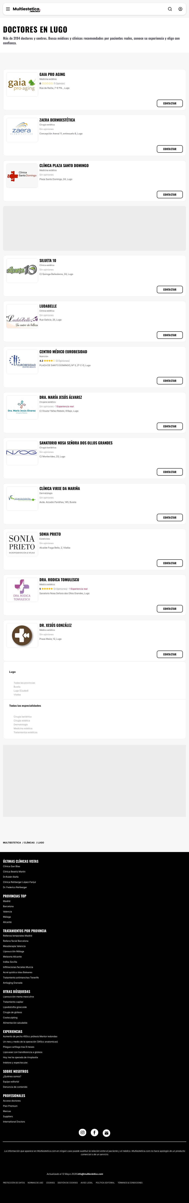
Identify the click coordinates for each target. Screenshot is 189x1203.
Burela (17, 686)
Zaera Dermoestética (57, 120)
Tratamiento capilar (13, 1001)
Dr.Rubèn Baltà (11, 876)
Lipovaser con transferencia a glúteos (22, 1052)
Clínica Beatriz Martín (14, 871)
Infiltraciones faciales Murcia (18, 967)
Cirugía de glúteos (12, 1012)
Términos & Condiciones (130, 1183)
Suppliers (8, 1116)
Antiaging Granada (12, 982)
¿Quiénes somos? (12, 1076)
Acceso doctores (12, 1100)
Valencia (7, 911)
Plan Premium (10, 1106)
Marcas (7, 1111)
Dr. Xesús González (55, 625)
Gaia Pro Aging (52, 74)
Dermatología (21, 724)
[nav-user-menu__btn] (180, 9)
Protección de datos (14, 1183)
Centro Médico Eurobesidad (63, 351)
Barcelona (8, 906)
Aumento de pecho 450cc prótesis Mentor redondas (30, 1036)
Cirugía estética (22, 720)
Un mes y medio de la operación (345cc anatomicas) (30, 1041)
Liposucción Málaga (13, 951)
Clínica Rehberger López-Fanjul (19, 882)
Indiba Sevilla (10, 961)
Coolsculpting (10, 1017)
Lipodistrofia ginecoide (15, 1007)
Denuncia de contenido (15, 1086)
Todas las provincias (24, 682)
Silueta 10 (47, 260)
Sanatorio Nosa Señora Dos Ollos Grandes (75, 443)
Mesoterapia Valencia (14, 946)
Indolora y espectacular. (15, 1062)
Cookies (50, 1183)
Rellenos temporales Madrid (17, 935)
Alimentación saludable (15, 1022)
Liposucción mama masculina (18, 996)
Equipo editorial (11, 1081)
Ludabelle (48, 306)
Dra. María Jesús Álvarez (60, 397)
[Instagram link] (82, 1133)
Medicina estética (23, 728)
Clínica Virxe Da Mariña (59, 488)
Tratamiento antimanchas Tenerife (21, 977)
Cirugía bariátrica (23, 716)
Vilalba (17, 694)
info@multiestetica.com (90, 1174)
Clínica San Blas (11, 866)
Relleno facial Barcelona (15, 940)
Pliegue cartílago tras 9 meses (18, 1046)
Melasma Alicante (12, 956)
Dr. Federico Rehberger (15, 887)
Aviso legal (87, 1183)
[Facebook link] (94, 1133)
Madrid (6, 901)
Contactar (169, 103)
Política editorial (105, 1183)
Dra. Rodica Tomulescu (59, 579)
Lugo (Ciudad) (21, 690)
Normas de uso (35, 1183)
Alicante (7, 922)
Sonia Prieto (50, 534)
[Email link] (106, 1133)
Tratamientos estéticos (25, 732)
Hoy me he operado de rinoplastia (20, 1057)
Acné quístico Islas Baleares (17, 972)
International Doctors (14, 1121)
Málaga (7, 916)
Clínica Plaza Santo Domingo (64, 165)
